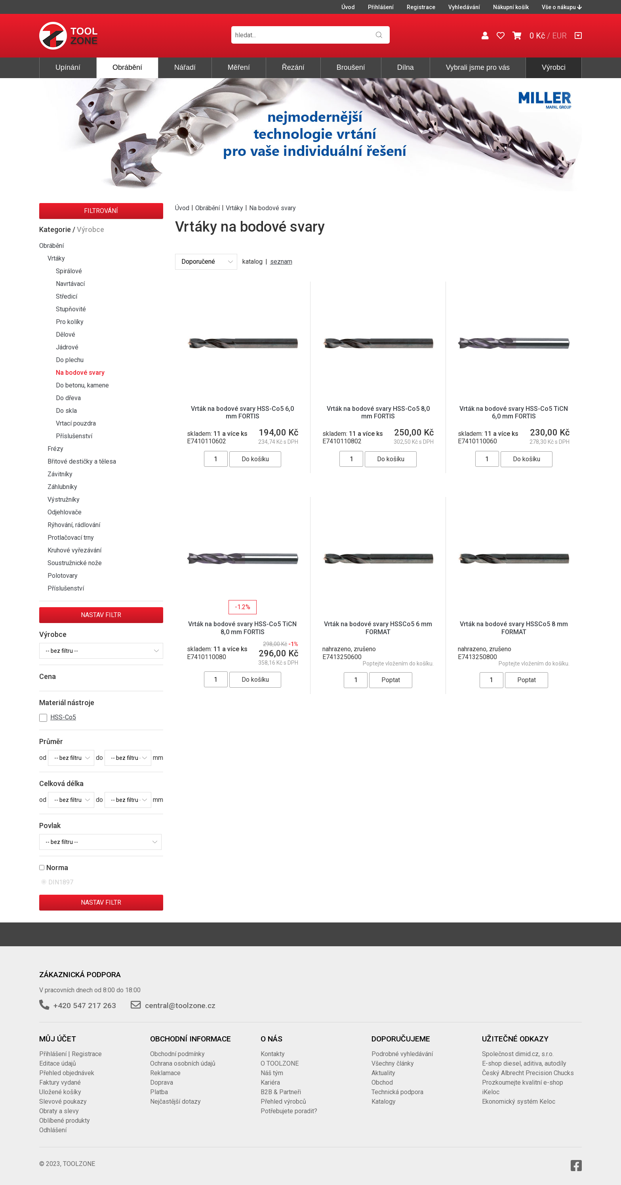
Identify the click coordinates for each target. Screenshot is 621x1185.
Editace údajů (57, 1063)
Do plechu (70, 360)
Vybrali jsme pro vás (478, 67)
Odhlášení (53, 1130)
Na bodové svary (80, 372)
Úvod (348, 7)
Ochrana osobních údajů (182, 1063)
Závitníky (60, 474)
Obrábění (127, 67)
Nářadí (185, 67)
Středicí (66, 296)
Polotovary (63, 575)
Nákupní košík (511, 7)
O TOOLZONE (280, 1063)
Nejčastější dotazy (175, 1101)
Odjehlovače (65, 512)
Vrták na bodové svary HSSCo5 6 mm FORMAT (378, 627)
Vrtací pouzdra (76, 423)
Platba (159, 1092)
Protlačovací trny (71, 537)
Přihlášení (381, 7)
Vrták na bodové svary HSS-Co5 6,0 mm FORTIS (242, 412)
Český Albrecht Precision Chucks (528, 1073)
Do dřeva (68, 398)
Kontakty (273, 1054)
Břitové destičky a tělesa (82, 461)
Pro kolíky (70, 322)
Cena (47, 676)
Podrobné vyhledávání (402, 1054)
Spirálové (69, 271)
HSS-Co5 (63, 717)
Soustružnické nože (75, 563)
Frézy (55, 449)
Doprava (161, 1082)
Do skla (66, 410)
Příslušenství (74, 436)
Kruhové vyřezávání (74, 550)
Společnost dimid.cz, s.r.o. (518, 1054)
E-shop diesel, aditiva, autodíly (524, 1063)
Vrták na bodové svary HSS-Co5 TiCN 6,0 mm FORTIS (513, 412)
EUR (559, 35)
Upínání (67, 67)
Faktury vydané (60, 1082)
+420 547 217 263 (84, 1005)
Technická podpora (397, 1092)
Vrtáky (56, 258)
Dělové (65, 334)
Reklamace (165, 1073)
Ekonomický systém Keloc (518, 1101)
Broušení (351, 67)
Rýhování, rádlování (74, 525)
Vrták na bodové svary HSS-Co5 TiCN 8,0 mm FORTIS (242, 627)
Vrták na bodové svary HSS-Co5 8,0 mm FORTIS (378, 412)
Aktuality (383, 1073)
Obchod (382, 1082)
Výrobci (554, 67)
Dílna (405, 67)
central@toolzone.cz (180, 1005)
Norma (57, 867)
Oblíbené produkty (64, 1120)
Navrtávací (70, 284)
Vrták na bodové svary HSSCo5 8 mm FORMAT (514, 627)
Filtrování (101, 211)
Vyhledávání (464, 7)
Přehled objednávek (66, 1073)
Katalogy (383, 1101)
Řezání (293, 67)
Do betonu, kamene (82, 385)
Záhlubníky (62, 487)
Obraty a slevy (59, 1111)
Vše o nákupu (562, 7)
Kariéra (270, 1082)
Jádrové (67, 347)
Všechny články (392, 1063)
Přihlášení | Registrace (70, 1054)
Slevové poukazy (63, 1101)
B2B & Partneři (281, 1092)
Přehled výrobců (283, 1101)
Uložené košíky (60, 1092)
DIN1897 (61, 882)
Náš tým (272, 1073)
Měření (239, 67)
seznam (281, 261)
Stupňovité (71, 309)
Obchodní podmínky (177, 1054)
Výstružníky (64, 499)
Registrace (421, 7)
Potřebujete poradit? (289, 1111)
